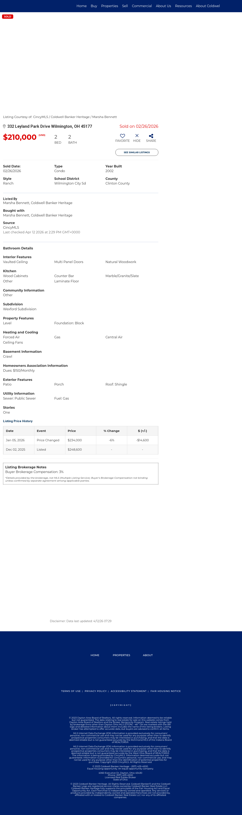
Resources (183, 6)
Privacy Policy (96, 691)
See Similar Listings (137, 152)
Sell (125, 6)
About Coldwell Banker (214, 6)
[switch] (122, 139)
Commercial (142, 6)
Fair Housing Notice (166, 691)
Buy (94, 6)
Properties (109, 6)
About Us (163, 6)
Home (82, 6)
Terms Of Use (71, 691)
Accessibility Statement (129, 691)
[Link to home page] (24, 6)
